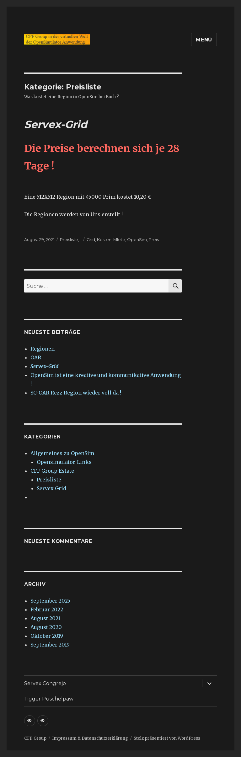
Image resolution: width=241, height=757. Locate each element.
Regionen (42, 349)
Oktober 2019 (46, 636)
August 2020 (46, 627)
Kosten (104, 239)
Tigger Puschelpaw (48, 699)
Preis (154, 239)
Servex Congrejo (45, 683)
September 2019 (50, 645)
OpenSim (137, 239)
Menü (204, 40)
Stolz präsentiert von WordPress (167, 738)
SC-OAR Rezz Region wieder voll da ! (75, 392)
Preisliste (69, 239)
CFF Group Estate (52, 471)
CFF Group (35, 738)
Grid (91, 239)
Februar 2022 (46, 609)
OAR (35, 357)
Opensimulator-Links (64, 462)
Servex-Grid (55, 124)
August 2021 (45, 618)
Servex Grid (51, 488)
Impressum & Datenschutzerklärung (90, 738)
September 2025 (50, 601)
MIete (119, 239)
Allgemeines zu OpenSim (62, 453)
